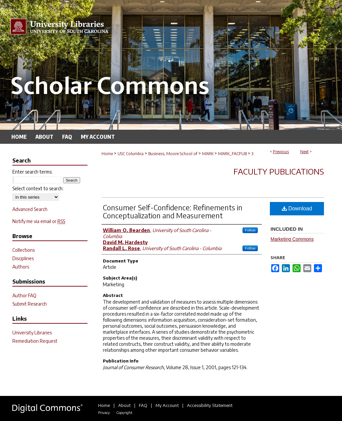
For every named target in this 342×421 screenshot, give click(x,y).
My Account (167, 405)
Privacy (104, 412)
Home (107, 153)
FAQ (143, 405)
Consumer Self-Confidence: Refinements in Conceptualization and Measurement (172, 211)
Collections (23, 250)
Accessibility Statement (209, 405)
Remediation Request (34, 341)
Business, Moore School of (172, 153)
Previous (281, 151)
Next (304, 151)
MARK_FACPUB (232, 153)
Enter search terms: (32, 172)
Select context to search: (37, 188)
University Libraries (32, 332)
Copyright (124, 412)
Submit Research (29, 304)
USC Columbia (131, 153)
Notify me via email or (38, 221)
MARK (207, 153)
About (124, 405)
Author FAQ (24, 295)
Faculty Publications (278, 171)
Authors (20, 267)
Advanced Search (29, 209)
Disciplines (23, 258)
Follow (250, 230)
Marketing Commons (292, 239)
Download (297, 208)
